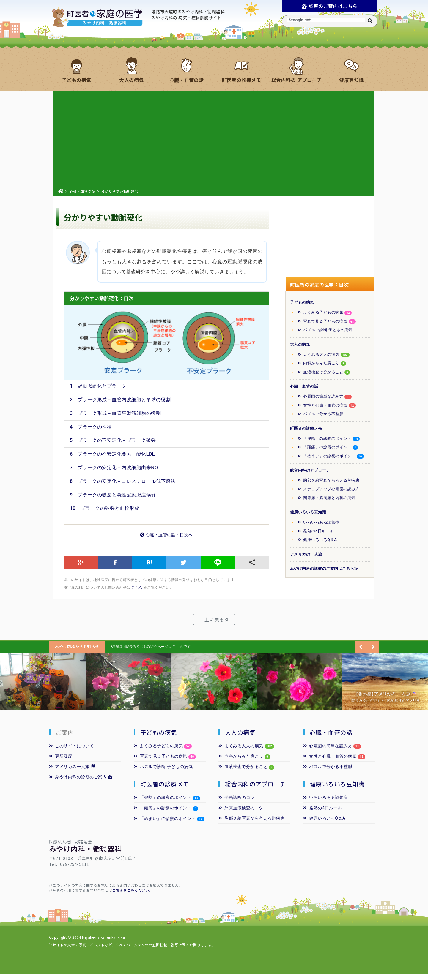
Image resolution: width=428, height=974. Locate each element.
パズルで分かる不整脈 (320, 414)
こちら (136, 588)
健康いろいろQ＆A (317, 539)
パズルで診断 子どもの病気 (325, 330)
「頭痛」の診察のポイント (328, 447)
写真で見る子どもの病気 (327, 321)
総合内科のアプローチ (310, 470)
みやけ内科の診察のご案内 (81, 777)
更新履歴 (60, 756)
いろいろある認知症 (318, 522)
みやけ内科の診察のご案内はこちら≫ (324, 568)
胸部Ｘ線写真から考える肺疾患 (328, 480)
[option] (43, 681)
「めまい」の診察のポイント (331, 456)
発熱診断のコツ (236, 797)
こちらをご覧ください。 (132, 890)
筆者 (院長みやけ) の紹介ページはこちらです (151, 646)
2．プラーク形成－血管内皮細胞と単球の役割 (120, 399)
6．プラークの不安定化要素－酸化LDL (112, 454)
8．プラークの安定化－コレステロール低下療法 (123, 481)
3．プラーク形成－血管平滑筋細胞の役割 (115, 413)
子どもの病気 (302, 302)
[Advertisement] (214, 138)
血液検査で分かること (324, 372)
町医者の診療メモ (306, 428)
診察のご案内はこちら (330, 5)
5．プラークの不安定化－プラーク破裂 (113, 440)
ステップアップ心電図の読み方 (328, 489)
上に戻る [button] (216, 619)
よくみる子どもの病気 (325, 312)
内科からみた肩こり (322, 363)
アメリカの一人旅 (306, 554)
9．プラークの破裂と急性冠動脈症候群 (113, 495)
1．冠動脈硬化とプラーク (98, 386)
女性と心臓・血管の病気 (327, 405)
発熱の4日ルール (316, 531)
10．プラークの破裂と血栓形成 (104, 508)
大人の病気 (300, 344)
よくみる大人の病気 (324, 354)
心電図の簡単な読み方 (325, 396)
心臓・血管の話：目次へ (166, 534)
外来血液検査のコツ (240, 807)
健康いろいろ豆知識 (308, 512)
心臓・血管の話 (82, 190)
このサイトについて (71, 745)
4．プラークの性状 (91, 427)
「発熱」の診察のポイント (329, 438)
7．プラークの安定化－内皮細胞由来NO (114, 467)
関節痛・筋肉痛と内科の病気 (326, 498)
